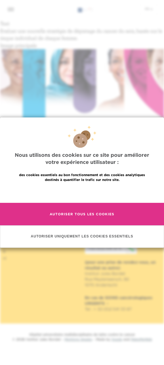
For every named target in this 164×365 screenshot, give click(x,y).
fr (149, 9)
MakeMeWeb (141, 339)
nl (5, 258)
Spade (117, 339)
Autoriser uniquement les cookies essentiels (82, 237)
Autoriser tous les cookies (82, 215)
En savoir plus (82, 193)
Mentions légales (78, 339)
